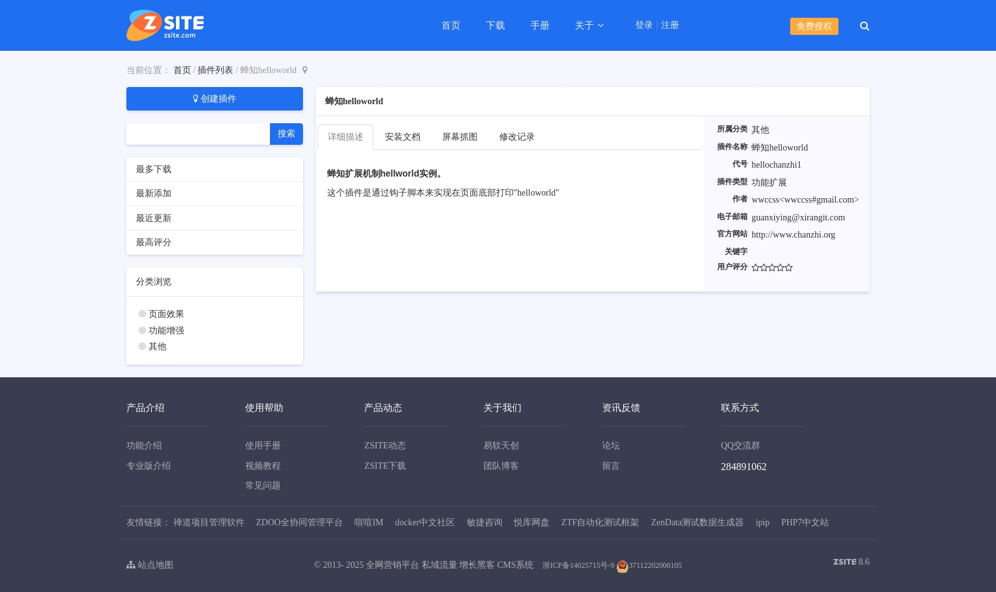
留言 (611, 466)
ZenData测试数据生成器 (697, 522)
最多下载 (154, 169)
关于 (585, 25)
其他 (157, 346)
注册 (670, 25)
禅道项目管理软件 (209, 522)
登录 (644, 25)
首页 (451, 25)
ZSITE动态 (385, 445)
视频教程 (263, 466)
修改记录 (517, 137)
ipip (763, 522)
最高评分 (154, 242)
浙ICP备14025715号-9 (578, 565)
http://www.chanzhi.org (793, 234)
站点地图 (149, 565)
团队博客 (501, 466)
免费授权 (814, 26)
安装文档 (403, 137)
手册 (539, 25)
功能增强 (166, 330)
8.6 (851, 563)
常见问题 (263, 485)
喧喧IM (368, 522)
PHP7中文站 (805, 522)
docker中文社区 (425, 522)
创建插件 (214, 98)
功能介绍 (144, 445)
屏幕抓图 (460, 137)
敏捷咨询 (484, 522)
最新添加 (154, 193)
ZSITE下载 (385, 466)
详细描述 (345, 137)
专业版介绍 (148, 466)
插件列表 (215, 70)
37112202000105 (649, 565)
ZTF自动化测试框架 (601, 522)
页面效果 (166, 314)
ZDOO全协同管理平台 (299, 522)
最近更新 (154, 218)
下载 (495, 25)
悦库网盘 (531, 522)
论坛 (611, 445)
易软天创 (501, 445)
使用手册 (263, 445)
